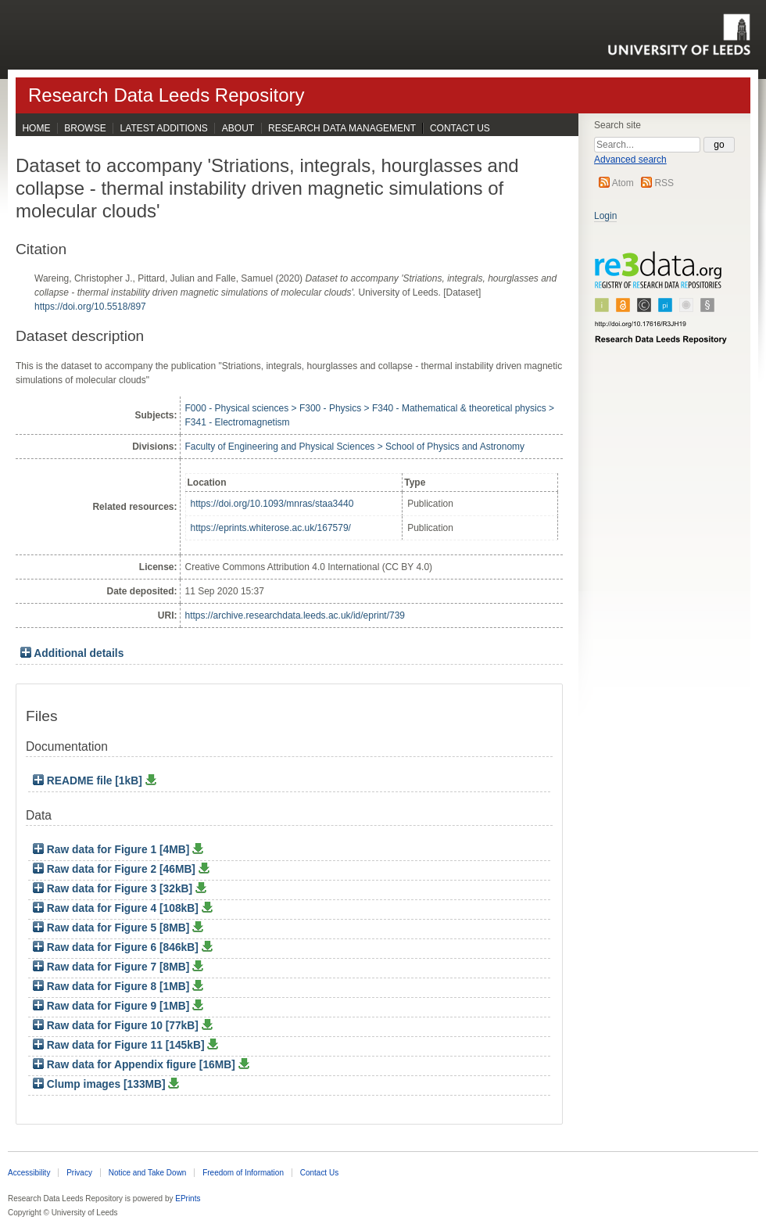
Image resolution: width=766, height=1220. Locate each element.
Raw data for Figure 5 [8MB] (112, 928)
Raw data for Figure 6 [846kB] (117, 947)
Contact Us (460, 128)
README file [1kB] (89, 781)
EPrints (187, 1198)
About (238, 128)
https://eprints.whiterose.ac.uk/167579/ (271, 527)
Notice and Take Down (148, 1172)
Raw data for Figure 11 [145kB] (120, 1045)
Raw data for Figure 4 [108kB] (117, 908)
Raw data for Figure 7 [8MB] (112, 967)
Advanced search (630, 159)
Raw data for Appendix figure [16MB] (135, 1065)
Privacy (79, 1172)
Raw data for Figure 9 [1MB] (112, 1006)
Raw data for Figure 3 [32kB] (114, 889)
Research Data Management (342, 128)
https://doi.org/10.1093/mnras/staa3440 (272, 503)
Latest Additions (164, 128)
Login (605, 215)
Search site (617, 125)
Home (36, 128)
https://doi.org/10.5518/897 (90, 306)
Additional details (78, 653)
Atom (623, 183)
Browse (85, 128)
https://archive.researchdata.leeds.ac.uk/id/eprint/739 (295, 615)
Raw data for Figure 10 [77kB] (117, 1026)
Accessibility (29, 1172)
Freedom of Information (243, 1172)
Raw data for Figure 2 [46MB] (116, 869)
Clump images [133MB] (100, 1084)
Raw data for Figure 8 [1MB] (112, 986)
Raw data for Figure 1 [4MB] (112, 850)
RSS (664, 183)
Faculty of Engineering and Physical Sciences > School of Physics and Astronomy (355, 446)
